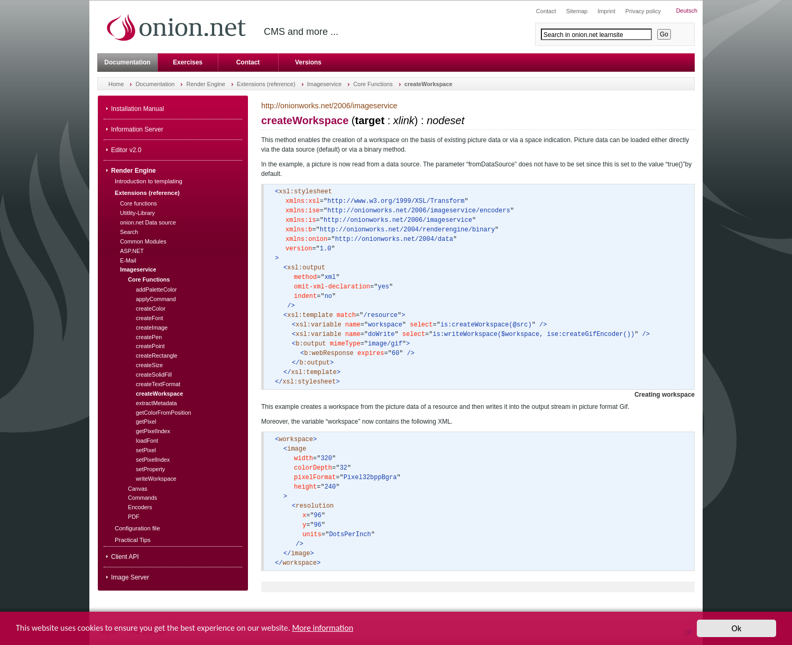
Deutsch (686, 10)
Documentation (127, 62)
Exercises (187, 62)
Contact (248, 62)
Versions (308, 62)
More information (322, 631)
